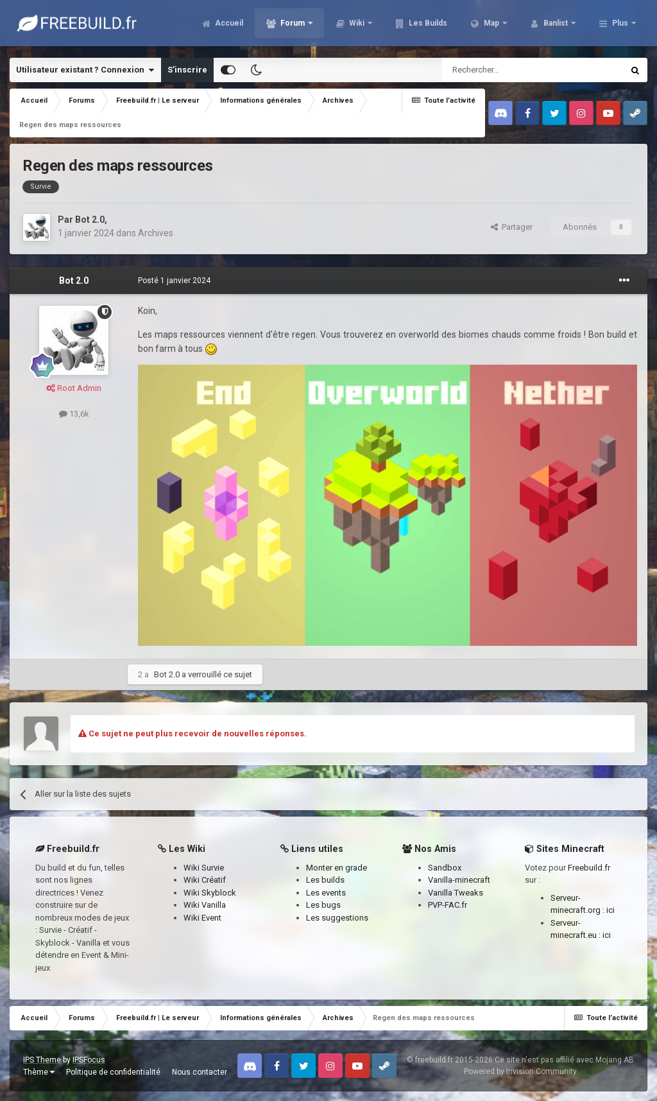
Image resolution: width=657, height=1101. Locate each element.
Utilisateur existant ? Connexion (85, 70)
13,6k (74, 414)
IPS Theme (42, 1059)
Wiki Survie (203, 867)
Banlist (556, 25)
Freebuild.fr (589, 867)
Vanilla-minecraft (459, 880)
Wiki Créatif (204, 880)
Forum (292, 25)
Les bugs (323, 905)
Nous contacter (199, 1072)
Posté (174, 280)
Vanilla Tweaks (455, 892)
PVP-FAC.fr (447, 905)
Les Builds (427, 25)
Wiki (356, 25)
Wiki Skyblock (209, 892)
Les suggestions (337, 918)
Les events (326, 892)
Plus (620, 25)
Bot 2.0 (90, 219)
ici (610, 910)
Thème (39, 1072)
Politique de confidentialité (113, 1072)
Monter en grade (336, 867)
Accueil (228, 25)
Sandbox (444, 867)
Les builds (325, 880)
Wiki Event (202, 918)
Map (491, 25)
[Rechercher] (505, 70)
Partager (512, 227)
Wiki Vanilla (204, 905)
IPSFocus (89, 1059)
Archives (155, 233)
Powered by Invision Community (520, 1071)
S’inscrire (187, 69)
